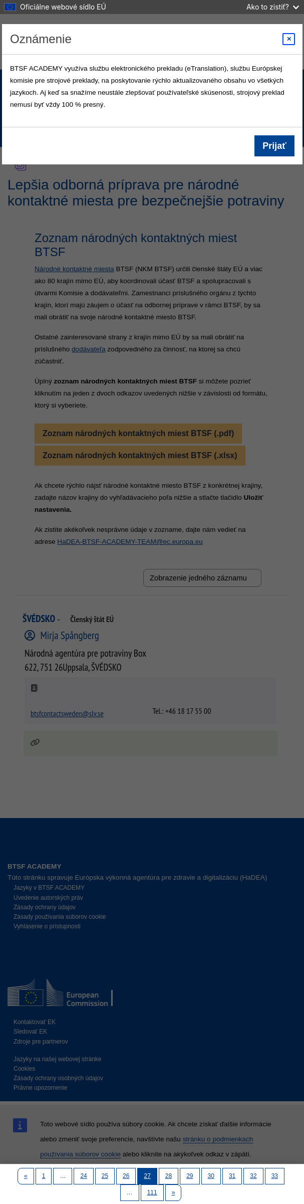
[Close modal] (288, 39)
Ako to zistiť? (272, 7)
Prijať (274, 146)
